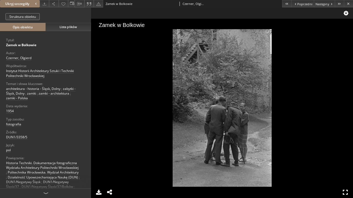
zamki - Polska (17, 98)
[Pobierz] (44, 3)
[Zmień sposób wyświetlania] (71, 3)
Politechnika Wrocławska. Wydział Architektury (43, 172)
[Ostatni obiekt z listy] (339, 3)
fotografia (13, 124)
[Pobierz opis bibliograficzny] (79, 4)
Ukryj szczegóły (21, 3)
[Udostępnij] (53, 3)
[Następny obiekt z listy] (324, 3)
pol (8, 150)
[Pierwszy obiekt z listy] (286, 3)
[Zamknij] (348, 3)
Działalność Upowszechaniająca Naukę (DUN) (43, 177)
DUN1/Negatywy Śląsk (23, 182)
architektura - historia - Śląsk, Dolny (33, 88)
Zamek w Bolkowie (21, 45)
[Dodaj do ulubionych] (63, 3)
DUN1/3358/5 (16, 137)
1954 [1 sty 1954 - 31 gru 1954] (10, 111)
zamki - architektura (54, 93)
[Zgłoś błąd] (98, 3)
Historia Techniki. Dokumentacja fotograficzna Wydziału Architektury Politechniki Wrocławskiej (42, 165)
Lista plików (68, 27)
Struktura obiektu (22, 16)
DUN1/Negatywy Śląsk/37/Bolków (47, 186)
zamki (31, 93)
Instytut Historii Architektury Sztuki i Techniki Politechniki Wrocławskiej (40, 73)
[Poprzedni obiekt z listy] (302, 3)
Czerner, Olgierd (18, 58)
